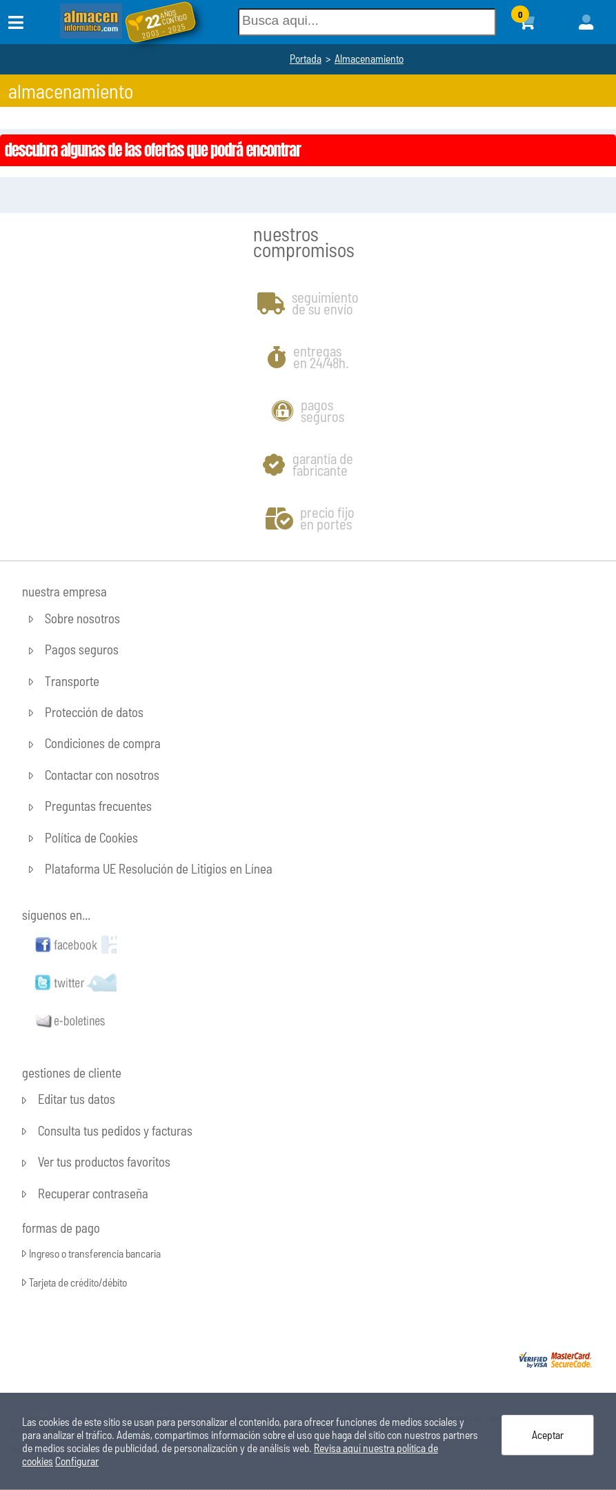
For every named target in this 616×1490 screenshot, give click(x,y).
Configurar (77, 1460)
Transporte (72, 681)
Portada (305, 58)
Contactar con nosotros (102, 775)
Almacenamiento (369, 58)
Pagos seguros (82, 650)
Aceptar (548, 1434)
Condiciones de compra (103, 744)
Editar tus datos (76, 1099)
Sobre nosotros (82, 618)
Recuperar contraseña (93, 1193)
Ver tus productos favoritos (104, 1162)
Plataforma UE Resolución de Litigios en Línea (158, 868)
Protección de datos (94, 712)
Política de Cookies (91, 837)
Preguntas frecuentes (98, 806)
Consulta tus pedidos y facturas (115, 1130)
